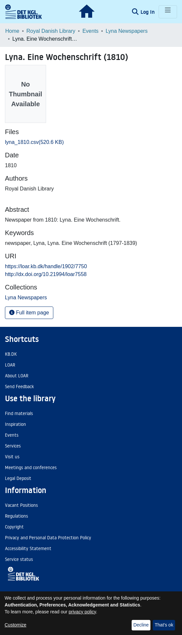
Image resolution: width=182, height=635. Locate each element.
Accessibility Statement (28, 548)
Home (12, 31)
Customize (15, 624)
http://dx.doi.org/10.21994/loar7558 (46, 274)
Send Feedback (19, 386)
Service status (19, 559)
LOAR (10, 365)
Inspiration (15, 424)
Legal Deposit (18, 478)
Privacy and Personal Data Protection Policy (48, 538)
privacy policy (82, 611)
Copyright (14, 527)
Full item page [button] (29, 312)
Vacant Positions (21, 505)
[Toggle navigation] (168, 11)
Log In (148, 11)
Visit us (12, 457)
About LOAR (16, 376)
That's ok (164, 624)
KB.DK (11, 354)
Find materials (19, 413)
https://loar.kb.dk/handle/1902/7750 (46, 266)
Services (13, 446)
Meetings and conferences (31, 467)
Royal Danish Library (50, 31)
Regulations (16, 516)
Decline (141, 624)
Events (90, 31)
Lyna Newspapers (126, 31)
